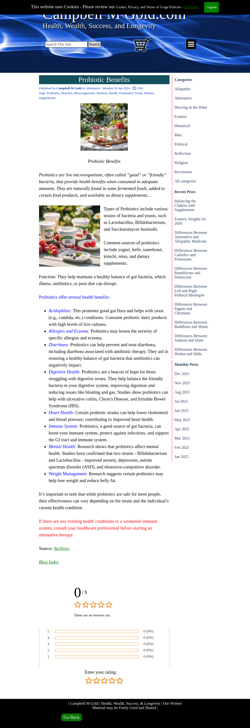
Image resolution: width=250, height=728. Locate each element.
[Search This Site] (66, 44)
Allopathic (183, 89)
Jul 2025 (181, 401)
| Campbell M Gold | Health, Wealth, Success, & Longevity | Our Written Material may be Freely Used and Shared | (125, 705)
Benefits (66, 93)
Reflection (183, 153)
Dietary (149, 93)
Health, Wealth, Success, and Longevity (99, 26)
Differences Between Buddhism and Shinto (191, 324)
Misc (178, 135)
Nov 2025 (182, 383)
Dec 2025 (182, 374)
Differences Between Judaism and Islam (191, 338)
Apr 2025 (182, 429)
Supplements (47, 98)
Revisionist (183, 172)
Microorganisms (84, 93)
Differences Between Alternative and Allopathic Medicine (191, 236)
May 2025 (182, 420)
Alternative (183, 98)
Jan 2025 (181, 457)
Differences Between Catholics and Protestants (191, 254)
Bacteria (102, 93)
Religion (181, 163)
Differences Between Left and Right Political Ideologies (191, 290)
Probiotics (53, 93)
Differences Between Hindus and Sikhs (191, 351)
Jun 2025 (182, 411)
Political (181, 144)
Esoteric (181, 117)
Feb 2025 (182, 447)
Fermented (126, 93)
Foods (139, 93)
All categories (185, 181)
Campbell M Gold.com (114, 13)
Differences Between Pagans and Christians (191, 308)
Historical (182, 126)
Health (113, 93)
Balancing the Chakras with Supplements (185, 205)
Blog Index (49, 561)
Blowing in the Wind (191, 107)
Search (94, 44)
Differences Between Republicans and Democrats (191, 272)
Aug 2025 (182, 392)
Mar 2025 (182, 438)
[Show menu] (191, 44)
